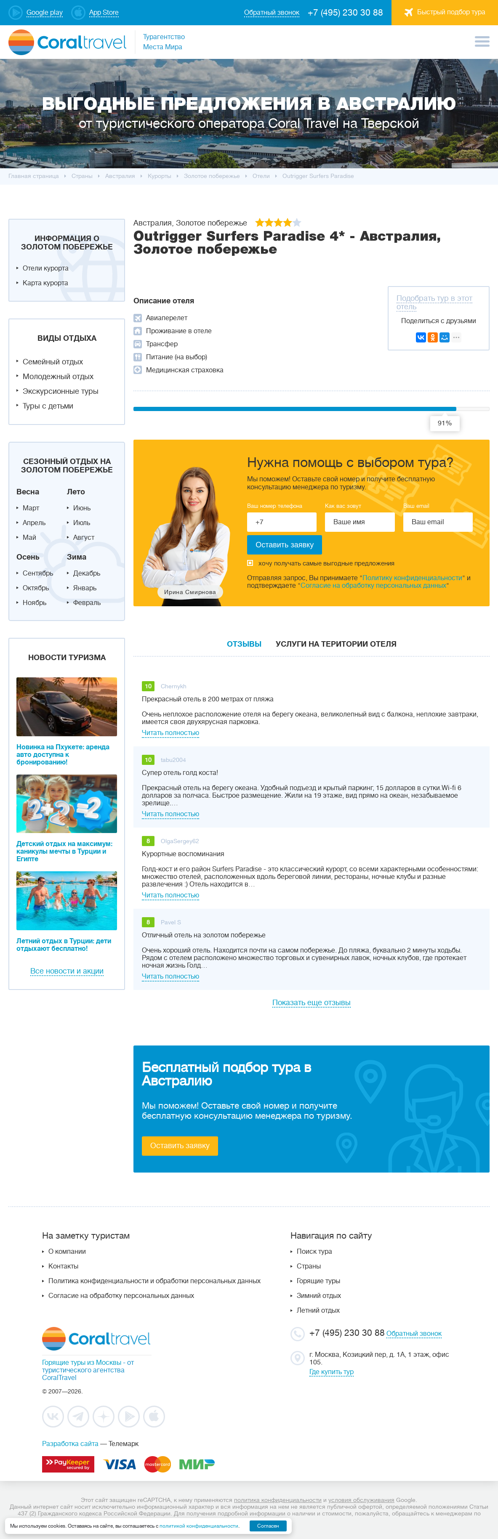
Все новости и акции (67, 971)
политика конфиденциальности (278, 1500)
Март (31, 508)
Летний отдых (318, 1310)
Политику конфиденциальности (412, 578)
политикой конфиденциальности (199, 1526)
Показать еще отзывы (311, 1002)
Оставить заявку (180, 1145)
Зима (76, 557)
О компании (67, 1251)
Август (83, 537)
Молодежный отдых (58, 376)
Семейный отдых (53, 362)
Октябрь (36, 588)
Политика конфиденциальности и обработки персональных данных (154, 1281)
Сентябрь (38, 573)
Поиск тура (314, 1251)
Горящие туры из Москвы (81, 1363)
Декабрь (86, 573)
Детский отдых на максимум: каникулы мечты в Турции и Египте (64, 851)
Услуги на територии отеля (336, 644)
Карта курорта (45, 283)
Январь (84, 588)
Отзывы (244, 644)
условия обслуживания (361, 1500)
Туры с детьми (48, 406)
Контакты (63, 1266)
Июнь (82, 508)
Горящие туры (318, 1281)
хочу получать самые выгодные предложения (320, 563)
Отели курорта (46, 268)
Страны (309, 1266)
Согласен (268, 1526)
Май (29, 537)
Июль (81, 523)
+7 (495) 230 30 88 (345, 13)
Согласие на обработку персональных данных (373, 585)
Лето (76, 492)
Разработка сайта (70, 1444)
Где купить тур (331, 1372)
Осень (28, 557)
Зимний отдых (319, 1296)
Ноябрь (34, 603)
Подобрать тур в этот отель (434, 302)
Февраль (87, 603)
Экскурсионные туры (61, 391)
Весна (27, 492)
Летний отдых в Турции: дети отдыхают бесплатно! (63, 945)
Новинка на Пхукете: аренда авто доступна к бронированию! (62, 754)
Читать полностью (170, 733)
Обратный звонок (414, 1333)
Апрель (34, 523)
